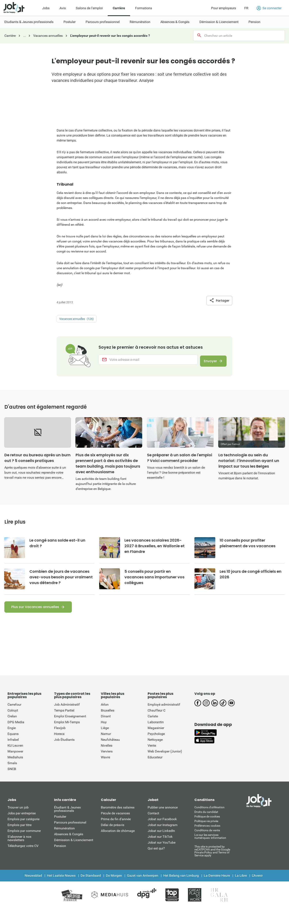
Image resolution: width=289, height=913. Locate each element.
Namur (106, 738)
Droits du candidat (206, 816)
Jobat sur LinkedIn (161, 835)
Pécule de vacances (115, 817)
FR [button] (246, 8)
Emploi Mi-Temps (67, 726)
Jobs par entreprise (22, 817)
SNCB (12, 773)
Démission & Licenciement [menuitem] (218, 22)
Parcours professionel (70, 827)
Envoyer (207, 362)
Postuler (60, 821)
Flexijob (60, 732)
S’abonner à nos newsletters (19, 842)
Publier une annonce (163, 812)
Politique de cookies (207, 820)
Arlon (105, 709)
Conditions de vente (207, 834)
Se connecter (269, 8)
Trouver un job (18, 812)
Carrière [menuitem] (119, 8)
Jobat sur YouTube (161, 847)
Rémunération (64, 832)
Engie (12, 732)
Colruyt (13, 715)
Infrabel (13, 744)
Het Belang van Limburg (181, 880)
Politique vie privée (206, 825)
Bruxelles (107, 715)
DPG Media (16, 726)
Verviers (107, 755)
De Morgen (114, 880)
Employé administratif (164, 709)
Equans (13, 738)
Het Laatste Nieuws (61, 880)
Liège (105, 732)
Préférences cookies (207, 829)
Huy (104, 726)
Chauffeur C (156, 715)
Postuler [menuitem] (69, 22)
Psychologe (156, 738)
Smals (12, 767)
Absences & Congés (68, 838)
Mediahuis (15, 761)
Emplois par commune (24, 835)
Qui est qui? (156, 852)
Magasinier (156, 732)
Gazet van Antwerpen (142, 880)
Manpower (15, 755)
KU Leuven (15, 750)
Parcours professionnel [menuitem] (103, 22)
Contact (153, 817)
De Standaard (91, 880)
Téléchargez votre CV (23, 850)
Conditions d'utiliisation (209, 811)
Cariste (153, 720)
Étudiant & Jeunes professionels (67, 813)
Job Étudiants (64, 744)
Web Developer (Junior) (165, 755)
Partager (219, 300)
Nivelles (106, 750)
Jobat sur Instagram (162, 829)
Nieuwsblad (33, 880)
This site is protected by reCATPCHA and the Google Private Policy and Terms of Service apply (212, 855)
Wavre (105, 761)
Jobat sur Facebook (162, 823)
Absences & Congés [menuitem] (174, 22)
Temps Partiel (64, 715)
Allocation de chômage (118, 835)
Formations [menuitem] (143, 8)
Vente (152, 750)
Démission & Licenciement (73, 844)
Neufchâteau (110, 744)
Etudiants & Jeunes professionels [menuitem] (28, 22)
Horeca (59, 738)
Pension (60, 850)
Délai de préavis (112, 829)
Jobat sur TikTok (160, 841)
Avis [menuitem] (63, 8)
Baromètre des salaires (117, 812)
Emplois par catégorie (23, 823)
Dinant (106, 720)
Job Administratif (67, 709)
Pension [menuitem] (254, 22)
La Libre (241, 880)
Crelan (12, 720)
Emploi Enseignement (70, 720)
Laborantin (156, 726)
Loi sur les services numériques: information (210, 840)
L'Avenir (257, 880)
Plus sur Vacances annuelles (35, 611)
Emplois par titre (20, 829)
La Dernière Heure (217, 880)
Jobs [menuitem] (45, 8)
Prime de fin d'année (116, 823)
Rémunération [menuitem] (140, 22)
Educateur (155, 761)
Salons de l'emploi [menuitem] (89, 8)
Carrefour (14, 709)
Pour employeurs (223, 8)
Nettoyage (155, 744)
